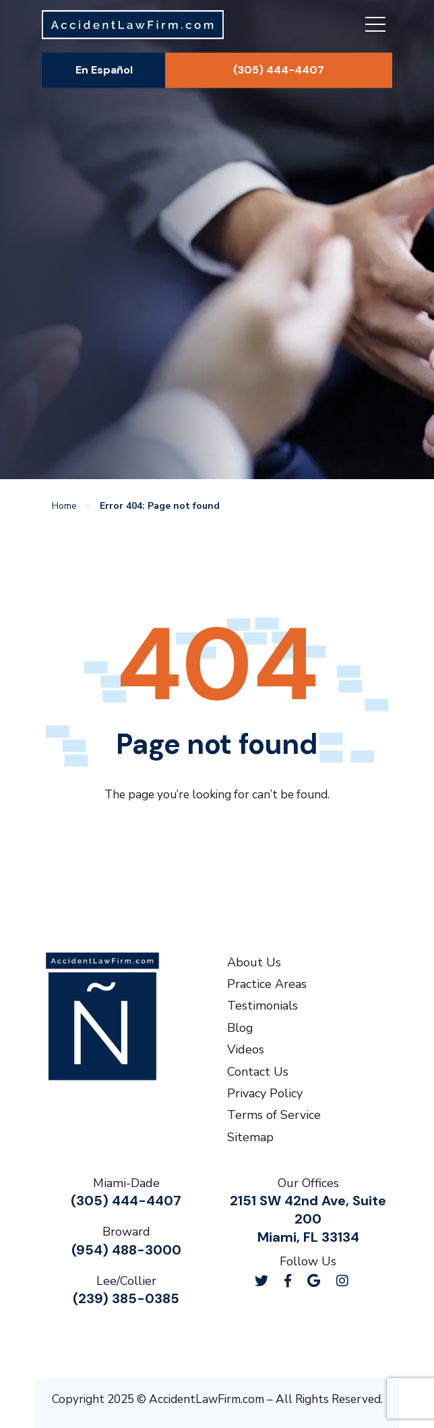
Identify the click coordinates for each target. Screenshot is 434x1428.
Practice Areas (267, 984)
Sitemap (250, 1137)
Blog (240, 1028)
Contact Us (257, 1072)
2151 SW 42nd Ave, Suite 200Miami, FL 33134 (308, 1219)
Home (64, 505)
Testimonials (262, 1005)
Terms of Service (274, 1115)
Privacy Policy (265, 1093)
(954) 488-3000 (126, 1250)
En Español (104, 70)
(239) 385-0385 (126, 1298)
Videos (245, 1049)
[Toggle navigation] (375, 26)
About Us (254, 962)
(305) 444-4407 (278, 70)
